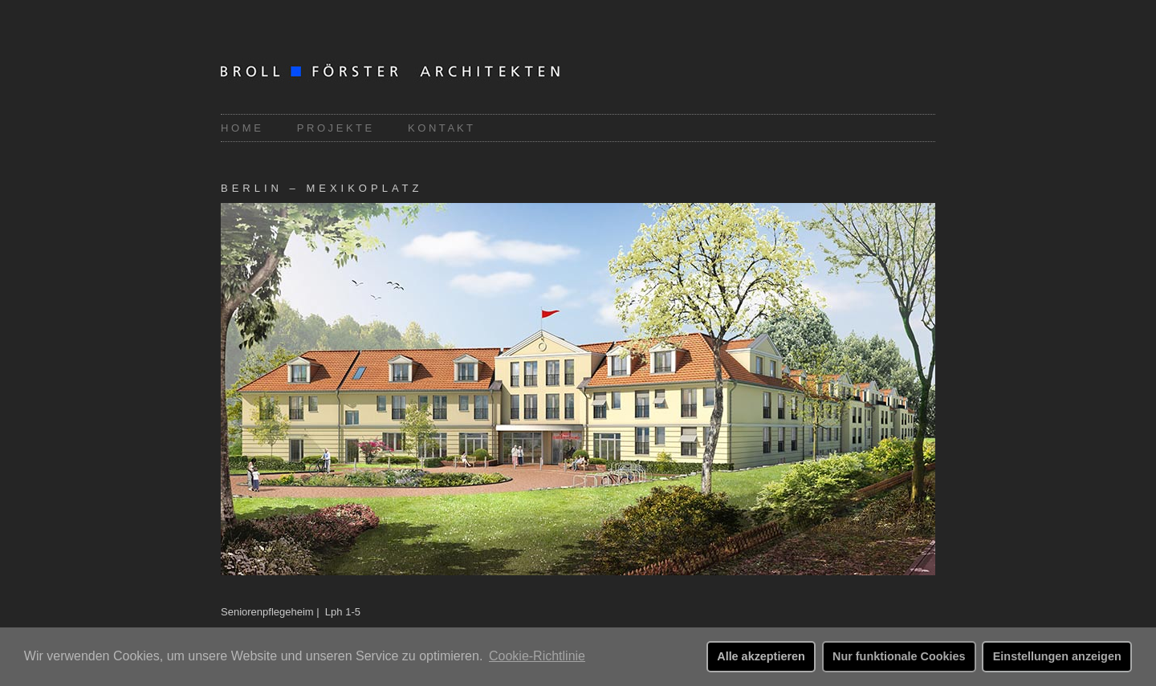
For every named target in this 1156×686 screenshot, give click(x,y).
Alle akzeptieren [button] (761, 656)
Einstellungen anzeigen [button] (1057, 656)
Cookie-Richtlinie (537, 656)
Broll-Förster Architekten (413, 73)
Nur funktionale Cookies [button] (899, 656)
